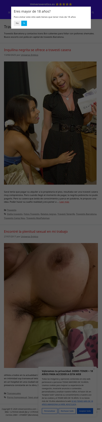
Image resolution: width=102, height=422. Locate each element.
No (17, 23)
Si (24, 23)
